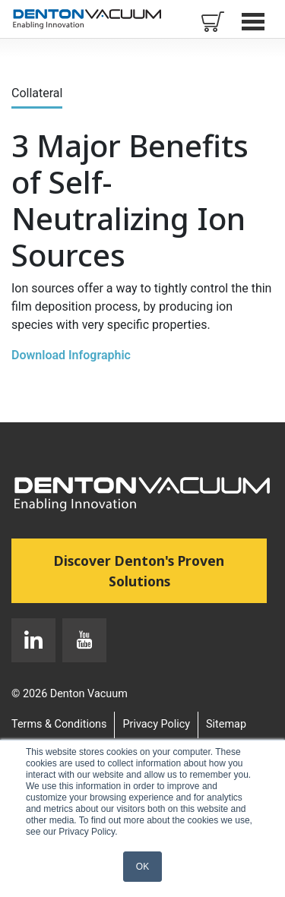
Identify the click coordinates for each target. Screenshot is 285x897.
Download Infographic (71, 355)
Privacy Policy (156, 724)
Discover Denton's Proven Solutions (160, 570)
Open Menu (255, 21)
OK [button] (142, 866)
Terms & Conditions (58, 724)
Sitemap (226, 724)
